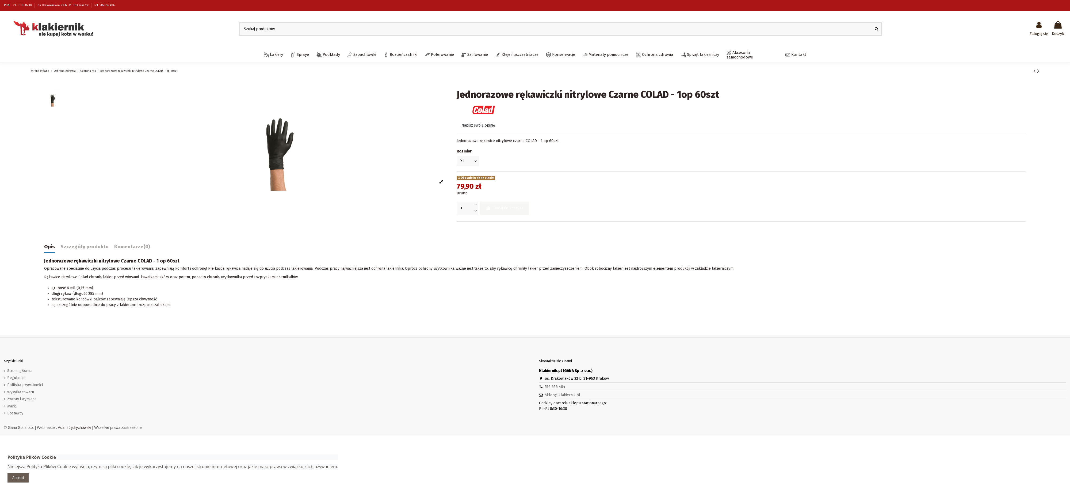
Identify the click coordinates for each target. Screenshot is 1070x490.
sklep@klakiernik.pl (562, 395)
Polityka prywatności (25, 385)
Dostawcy (15, 413)
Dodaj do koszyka (504, 208)
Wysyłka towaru (20, 392)
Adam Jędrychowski (74, 427)
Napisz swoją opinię (478, 125)
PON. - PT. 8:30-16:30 (18, 5)
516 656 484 (555, 387)
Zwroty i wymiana (21, 399)
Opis (49, 247)
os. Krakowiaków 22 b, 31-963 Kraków (63, 5)
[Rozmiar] (468, 161)
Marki (12, 406)
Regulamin (16, 377)
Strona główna (19, 371)
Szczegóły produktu (84, 247)
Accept (18, 478)
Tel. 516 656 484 (104, 5)
